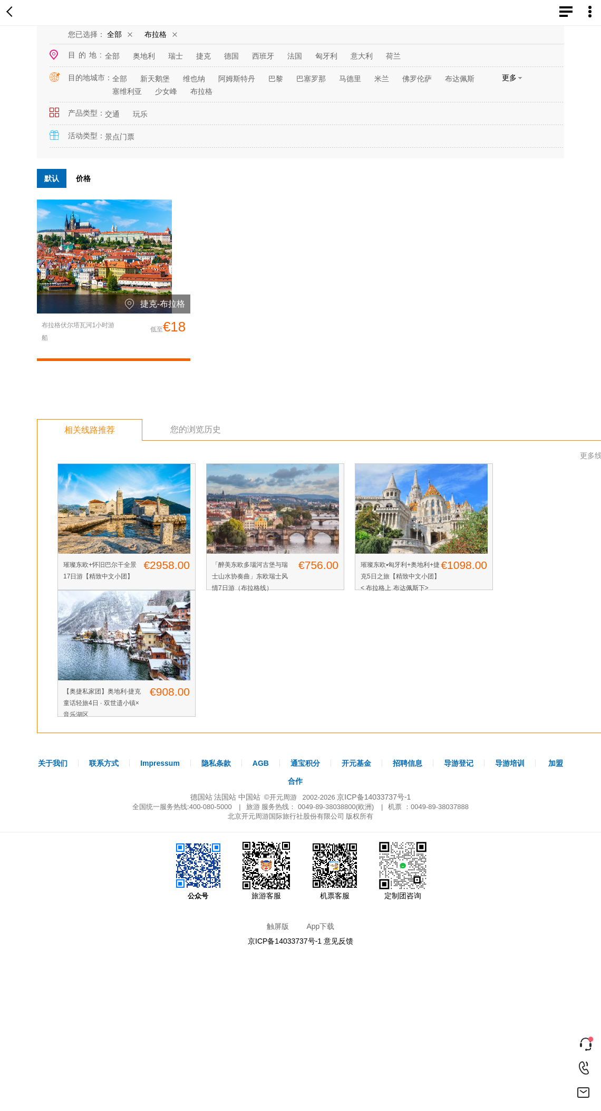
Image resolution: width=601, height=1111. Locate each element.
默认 (51, 178)
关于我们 (52, 763)
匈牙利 (326, 56)
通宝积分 (305, 763)
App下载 (320, 926)
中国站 (249, 797)
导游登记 (458, 763)
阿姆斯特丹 (236, 78)
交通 (112, 114)
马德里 (350, 78)
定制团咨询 (402, 871)
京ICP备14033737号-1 (374, 797)
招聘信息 (407, 763)
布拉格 (155, 34)
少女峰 (166, 91)
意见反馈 (338, 941)
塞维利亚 (127, 91)
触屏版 (278, 926)
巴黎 (275, 78)
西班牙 (263, 56)
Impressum (160, 763)
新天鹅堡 (155, 78)
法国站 (225, 797)
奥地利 (144, 56)
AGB (261, 763)
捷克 (203, 56)
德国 (231, 56)
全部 (114, 34)
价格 (83, 178)
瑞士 (175, 56)
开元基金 (356, 763)
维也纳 (194, 78)
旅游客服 (266, 871)
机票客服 (334, 871)
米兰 (381, 78)
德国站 (201, 797)
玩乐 (140, 114)
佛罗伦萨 (417, 78)
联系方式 (104, 763)
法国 (294, 56)
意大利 (362, 56)
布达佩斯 (459, 78)
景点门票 (119, 136)
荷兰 (393, 56)
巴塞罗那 (311, 78)
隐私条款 (216, 763)
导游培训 (510, 763)
